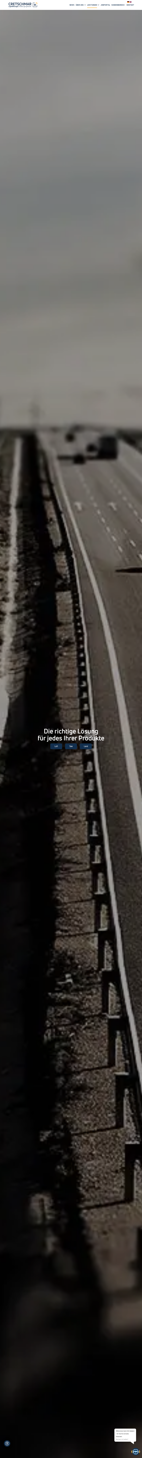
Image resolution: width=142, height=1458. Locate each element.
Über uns (80, 5)
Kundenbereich (118, 5)
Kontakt (130, 5)
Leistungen (92, 5)
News (72, 5)
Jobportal (105, 5)
